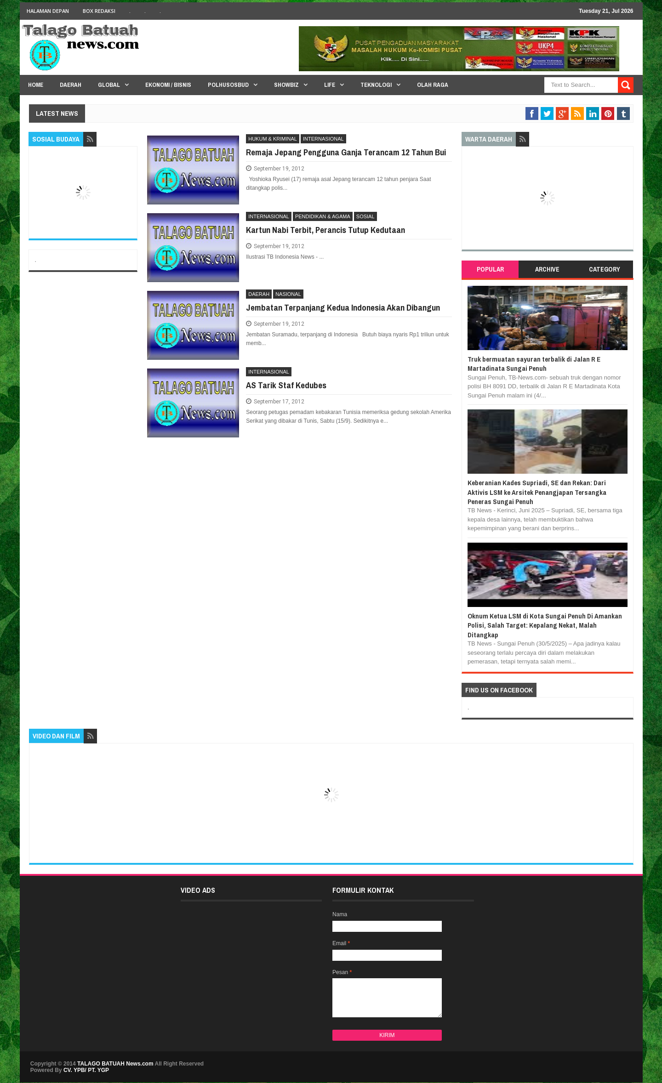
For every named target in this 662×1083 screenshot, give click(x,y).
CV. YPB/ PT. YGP (86, 1070)
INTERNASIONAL (323, 139)
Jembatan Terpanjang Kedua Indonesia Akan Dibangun (343, 307)
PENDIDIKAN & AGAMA (322, 216)
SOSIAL (365, 216)
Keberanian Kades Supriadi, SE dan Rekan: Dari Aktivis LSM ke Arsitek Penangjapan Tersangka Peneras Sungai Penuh (537, 492)
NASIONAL (288, 294)
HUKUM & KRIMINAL (272, 139)
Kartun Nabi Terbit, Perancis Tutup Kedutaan (325, 230)
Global (109, 85)
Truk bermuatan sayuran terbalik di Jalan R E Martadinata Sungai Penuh (534, 363)
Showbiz (286, 85)
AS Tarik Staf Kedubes (286, 385)
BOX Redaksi (99, 10)
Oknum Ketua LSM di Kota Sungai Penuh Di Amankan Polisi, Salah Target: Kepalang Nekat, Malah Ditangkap (545, 625)
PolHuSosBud (228, 85)
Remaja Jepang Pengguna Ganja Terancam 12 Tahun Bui (346, 152)
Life (329, 85)
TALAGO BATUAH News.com (115, 1063)
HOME (35, 85)
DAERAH (258, 294)
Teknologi (376, 85)
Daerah (70, 85)
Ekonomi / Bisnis (168, 85)
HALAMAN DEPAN (48, 10)
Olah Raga (432, 85)
